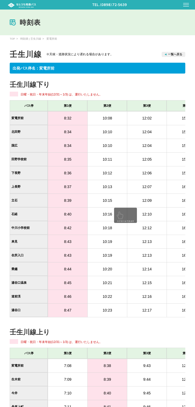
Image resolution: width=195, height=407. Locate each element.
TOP (12, 38)
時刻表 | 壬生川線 (31, 38)
